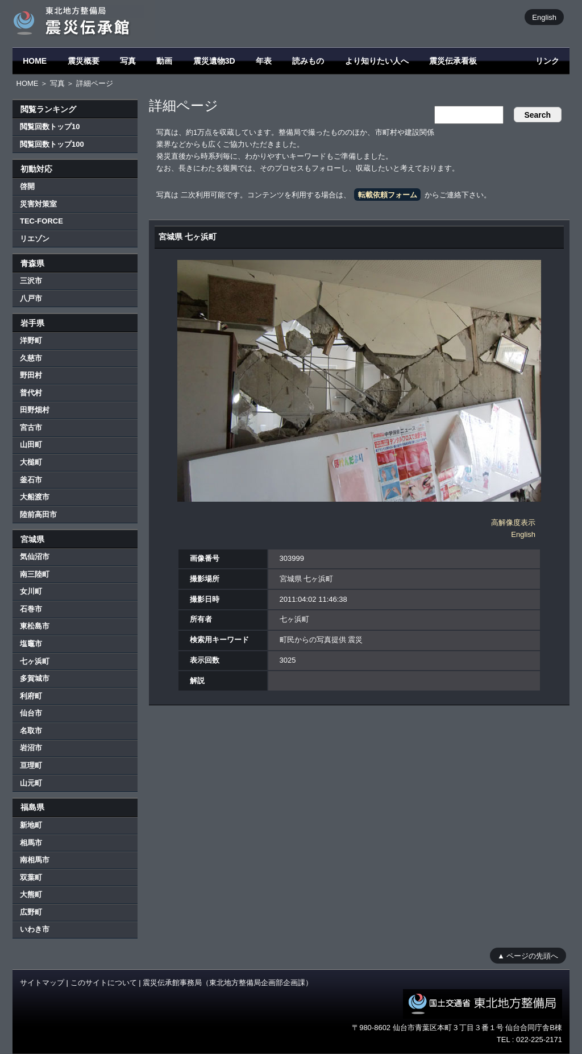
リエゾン (34, 238)
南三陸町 (34, 574)
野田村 (31, 375)
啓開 (27, 186)
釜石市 (31, 480)
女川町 (31, 591)
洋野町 (31, 340)
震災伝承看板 (453, 60)
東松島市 (34, 626)
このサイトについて (103, 982)
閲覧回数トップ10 (50, 126)
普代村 (31, 392)
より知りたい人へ (377, 60)
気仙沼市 (34, 556)
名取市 (31, 730)
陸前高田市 (38, 514)
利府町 (31, 696)
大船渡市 (34, 497)
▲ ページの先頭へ (527, 955)
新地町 (31, 825)
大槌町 (31, 462)
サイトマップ (42, 982)
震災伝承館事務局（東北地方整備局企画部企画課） (228, 982)
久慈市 (31, 358)
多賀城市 (34, 678)
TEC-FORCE (41, 221)
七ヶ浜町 (34, 661)
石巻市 (31, 609)
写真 (128, 60)
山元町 (31, 783)
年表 (264, 60)
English (544, 17)
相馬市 (31, 842)
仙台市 (31, 713)
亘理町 (31, 765)
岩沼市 (31, 747)
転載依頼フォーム (387, 195)
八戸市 (31, 298)
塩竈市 (31, 643)
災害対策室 (38, 204)
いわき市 (34, 929)
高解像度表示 (513, 522)
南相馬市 (34, 859)
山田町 (31, 444)
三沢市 (31, 280)
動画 (164, 60)
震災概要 (83, 60)
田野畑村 (34, 410)
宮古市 (31, 427)
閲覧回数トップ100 (52, 144)
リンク (547, 60)
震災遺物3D (214, 60)
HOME (35, 60)
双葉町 (31, 877)
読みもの (308, 60)
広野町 (31, 912)
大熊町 (31, 894)
